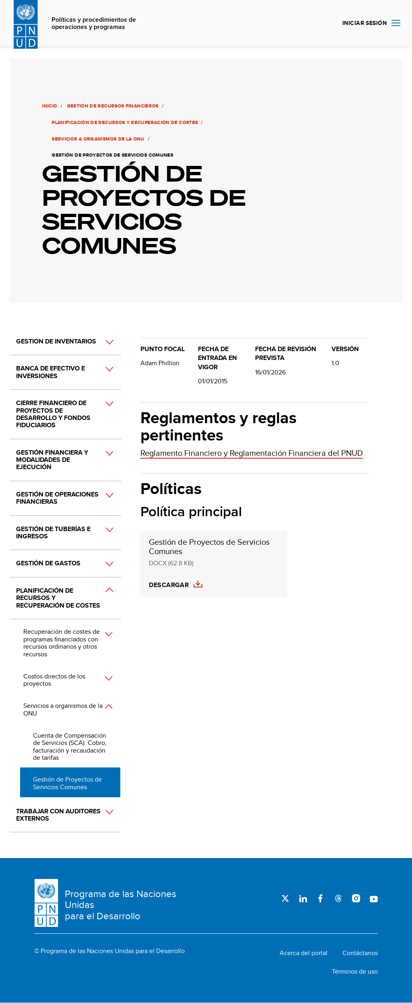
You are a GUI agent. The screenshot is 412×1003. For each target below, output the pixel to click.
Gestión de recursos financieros (112, 106)
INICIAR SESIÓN (364, 23)
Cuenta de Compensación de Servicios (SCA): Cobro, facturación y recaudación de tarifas (70, 746)
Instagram (356, 898)
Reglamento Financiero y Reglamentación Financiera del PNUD (251, 453)
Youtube (374, 898)
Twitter (285, 898)
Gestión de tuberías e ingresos (53, 532)
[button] (100, 342)
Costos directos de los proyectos (54, 680)
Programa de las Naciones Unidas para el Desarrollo (120, 905)
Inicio (48, 106)
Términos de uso (355, 971)
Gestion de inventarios (56, 341)
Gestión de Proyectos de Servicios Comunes (67, 783)
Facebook (321, 898)
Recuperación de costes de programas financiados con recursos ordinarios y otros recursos (61, 642)
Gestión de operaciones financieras (57, 498)
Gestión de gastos (48, 563)
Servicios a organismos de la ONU (97, 139)
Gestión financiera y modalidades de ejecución (52, 460)
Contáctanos (360, 953)
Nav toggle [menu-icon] (395, 23)
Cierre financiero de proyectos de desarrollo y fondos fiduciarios (53, 414)
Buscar (327, 23)
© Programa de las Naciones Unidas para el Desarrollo (109, 951)
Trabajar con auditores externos (58, 815)
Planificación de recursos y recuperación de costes (124, 122)
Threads (338, 898)
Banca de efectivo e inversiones (50, 372)
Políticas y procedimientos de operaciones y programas (94, 23)
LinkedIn (303, 898)
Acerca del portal (304, 953)
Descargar (169, 585)
